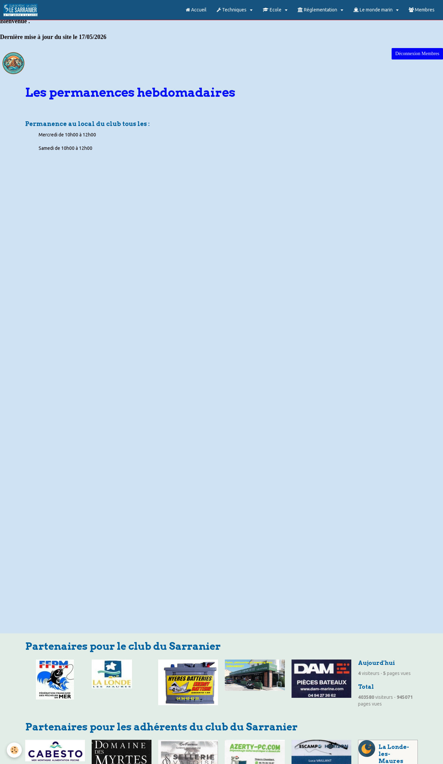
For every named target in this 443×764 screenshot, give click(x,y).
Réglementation (318, 9)
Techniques (232, 9)
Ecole (272, 9)
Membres (422, 9)
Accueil (196, 9)
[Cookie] (14, 750)
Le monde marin (373, 9)
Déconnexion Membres (417, 53)
